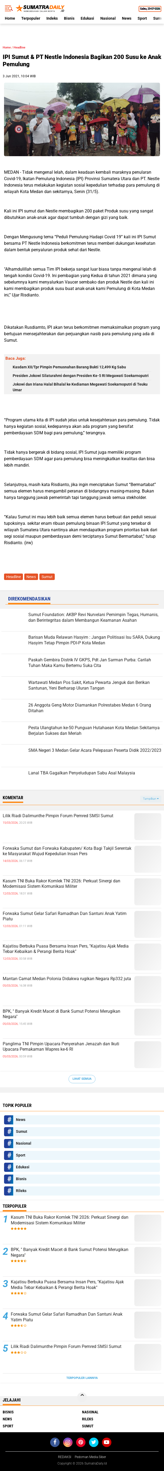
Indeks (52, 18)
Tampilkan (151, 799)
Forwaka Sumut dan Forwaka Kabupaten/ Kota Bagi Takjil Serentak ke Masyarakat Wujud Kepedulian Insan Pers (67, 851)
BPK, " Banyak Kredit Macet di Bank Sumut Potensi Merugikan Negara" (61, 1014)
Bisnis (69, 18)
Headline (19, 47)
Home (10, 18)
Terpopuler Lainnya (82, 1378)
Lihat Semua (82, 1079)
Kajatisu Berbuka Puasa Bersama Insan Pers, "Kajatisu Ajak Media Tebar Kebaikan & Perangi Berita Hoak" (66, 949)
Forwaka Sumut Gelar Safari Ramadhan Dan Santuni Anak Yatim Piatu (65, 916)
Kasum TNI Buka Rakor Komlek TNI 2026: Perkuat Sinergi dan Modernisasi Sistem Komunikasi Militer (61, 883)
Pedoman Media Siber (90, 1457)
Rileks (21, 1191)
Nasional (108, 18)
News (126, 18)
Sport (142, 18)
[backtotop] (82, 1397)
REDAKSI (64, 1457)
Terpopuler (30, 18)
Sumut (47, 577)
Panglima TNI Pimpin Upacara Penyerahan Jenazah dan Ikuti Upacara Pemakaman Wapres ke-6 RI (61, 1046)
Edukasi (87, 18)
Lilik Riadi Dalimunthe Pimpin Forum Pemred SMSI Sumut (58, 815)
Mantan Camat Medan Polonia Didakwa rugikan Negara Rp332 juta (67, 978)
